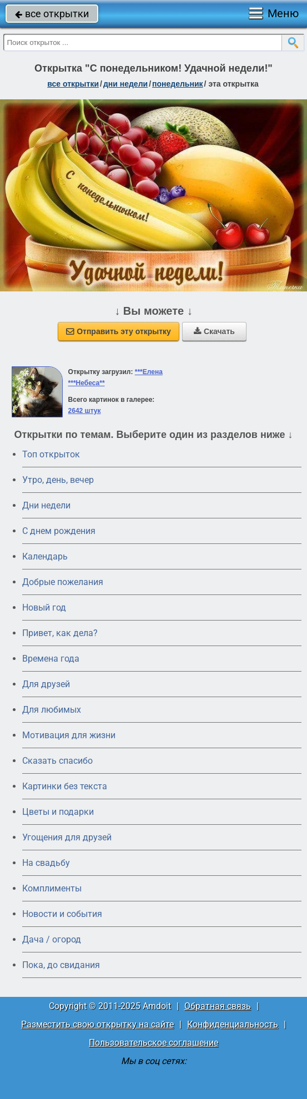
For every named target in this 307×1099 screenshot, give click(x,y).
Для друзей (46, 684)
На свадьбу (46, 863)
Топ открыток (51, 454)
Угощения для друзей (67, 837)
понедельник (177, 83)
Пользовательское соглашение (153, 1042)
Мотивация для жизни (68, 735)
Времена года (50, 658)
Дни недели (46, 505)
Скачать (214, 331)
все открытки (52, 13)
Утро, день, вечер (58, 480)
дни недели (125, 83)
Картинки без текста (64, 786)
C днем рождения (58, 531)
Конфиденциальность (232, 1024)
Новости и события (62, 914)
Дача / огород (51, 939)
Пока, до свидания (61, 965)
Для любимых (51, 709)
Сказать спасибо (57, 760)
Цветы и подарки (58, 811)
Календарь (45, 556)
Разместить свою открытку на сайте (97, 1024)
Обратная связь (217, 1006)
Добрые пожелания (62, 582)
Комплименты (52, 888)
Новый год (44, 607)
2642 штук (84, 411)
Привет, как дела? (60, 633)
